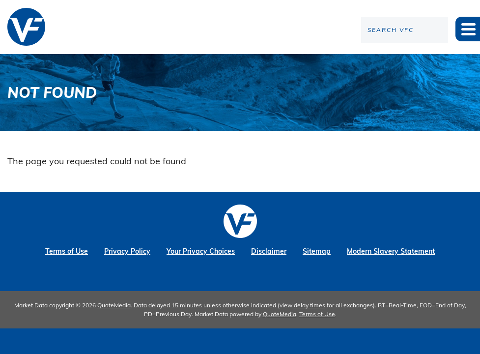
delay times (309, 305)
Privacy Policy (127, 251)
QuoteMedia (114, 305)
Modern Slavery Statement (391, 251)
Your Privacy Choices (201, 251)
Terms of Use (66, 251)
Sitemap (317, 251)
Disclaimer (268, 251)
